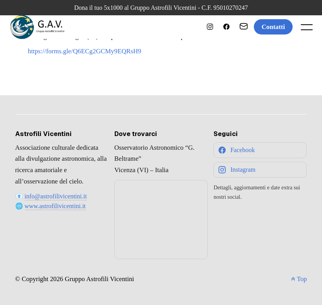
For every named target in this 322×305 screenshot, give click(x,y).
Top (299, 279)
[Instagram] (260, 170)
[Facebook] (260, 150)
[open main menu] (308, 29)
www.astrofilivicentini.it (55, 206)
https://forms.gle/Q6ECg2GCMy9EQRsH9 (84, 51)
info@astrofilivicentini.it (56, 196)
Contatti (273, 27)
